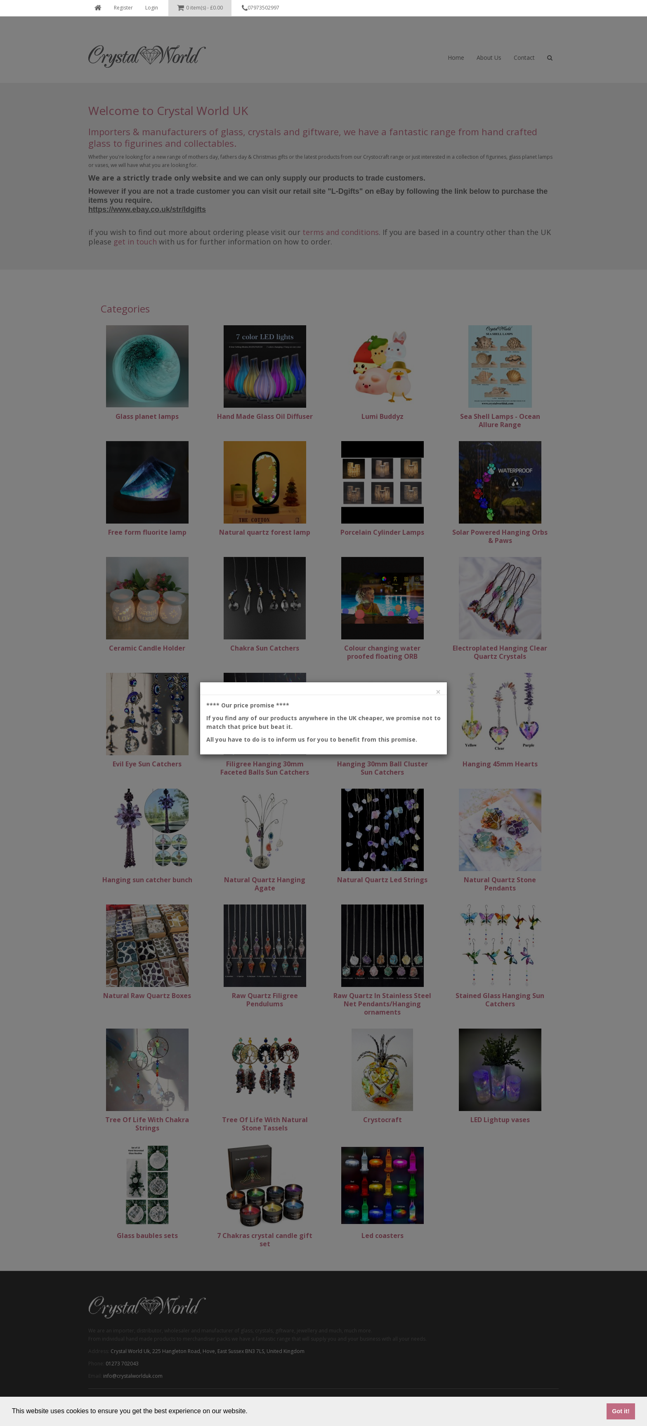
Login (151, 7)
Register (123, 7)
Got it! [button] (620, 1411)
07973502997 (260, 8)
